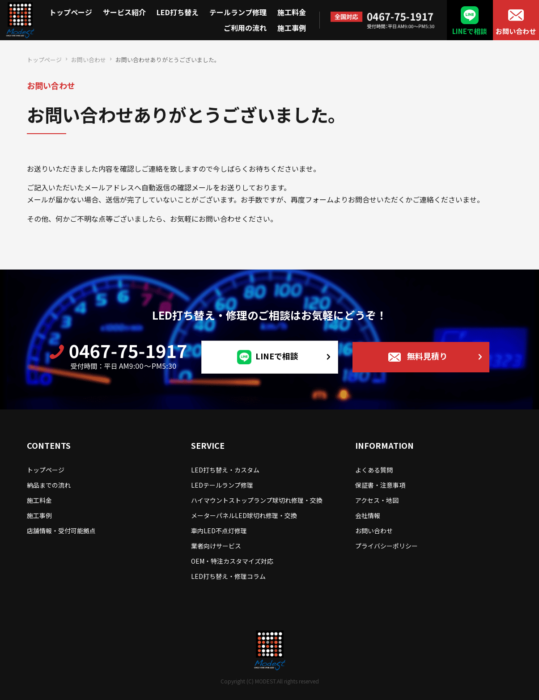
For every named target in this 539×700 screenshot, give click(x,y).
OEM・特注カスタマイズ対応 (232, 561)
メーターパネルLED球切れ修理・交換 (244, 515)
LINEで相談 (469, 31)
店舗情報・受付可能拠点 (61, 530)
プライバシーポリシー (386, 545)
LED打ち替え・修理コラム (228, 576)
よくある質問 (374, 469)
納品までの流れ (49, 485)
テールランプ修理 (238, 12)
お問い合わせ (516, 31)
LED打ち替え (178, 12)
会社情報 (367, 515)
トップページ (70, 12)
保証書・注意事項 (380, 485)
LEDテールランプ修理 (222, 485)
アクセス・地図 (377, 500)
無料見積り (427, 356)
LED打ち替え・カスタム (225, 469)
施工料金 (291, 12)
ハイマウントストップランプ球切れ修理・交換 (257, 500)
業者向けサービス (216, 545)
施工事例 (291, 27)
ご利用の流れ (245, 27)
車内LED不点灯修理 (219, 530)
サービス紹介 (124, 12)
